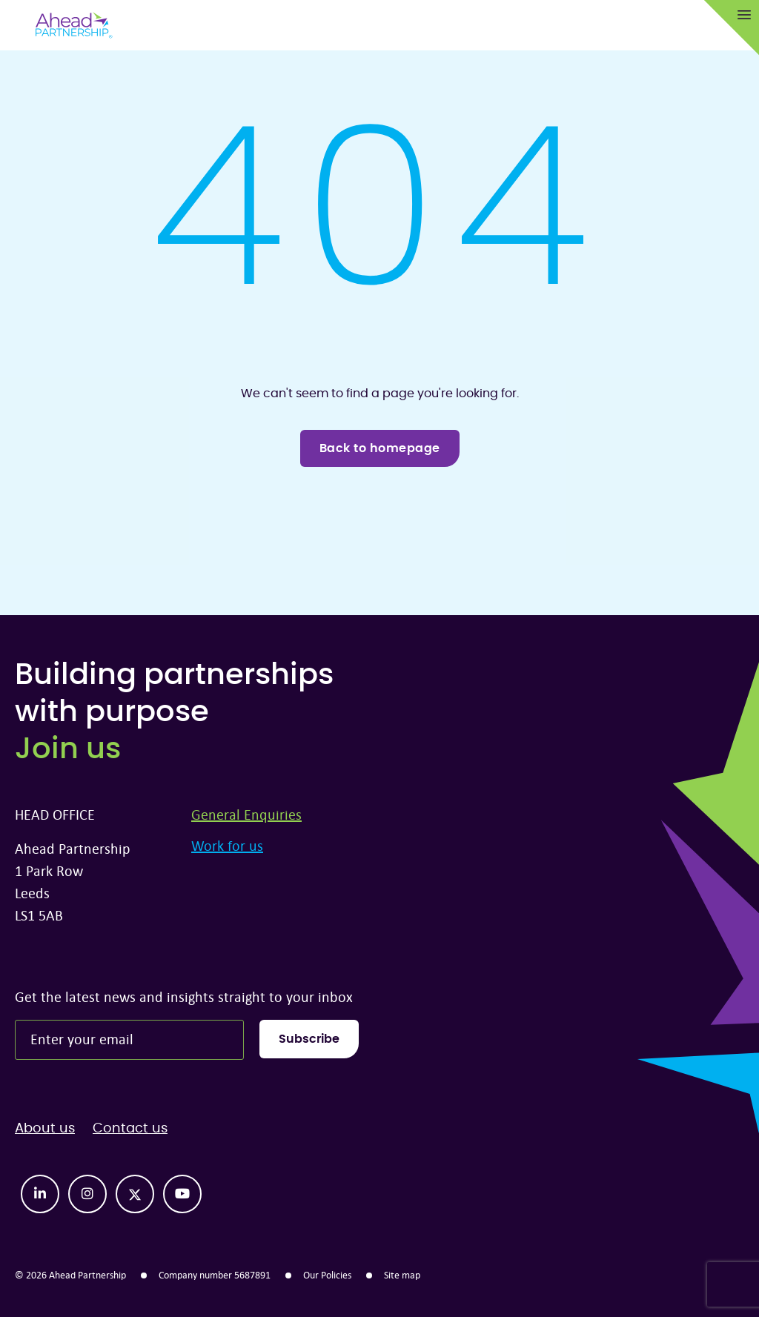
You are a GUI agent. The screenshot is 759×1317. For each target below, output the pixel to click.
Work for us (227, 845)
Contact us (130, 1128)
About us (45, 1128)
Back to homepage (379, 448)
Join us (68, 749)
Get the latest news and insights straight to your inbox (184, 996)
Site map (402, 1275)
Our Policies (327, 1275)
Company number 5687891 (215, 1275)
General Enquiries (246, 814)
